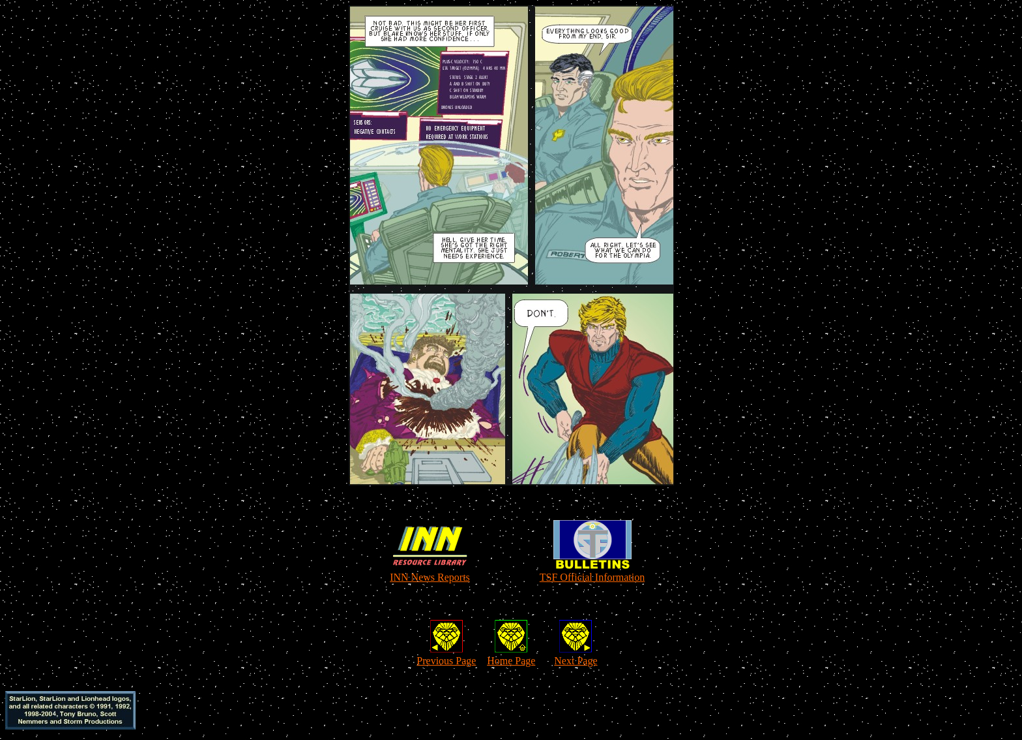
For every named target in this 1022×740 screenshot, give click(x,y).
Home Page (511, 660)
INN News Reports (430, 577)
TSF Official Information (592, 577)
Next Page (575, 660)
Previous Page (446, 660)
